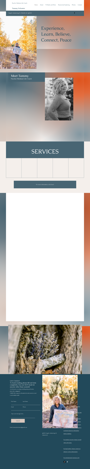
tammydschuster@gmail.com (20, 427)
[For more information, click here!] (45, 184)
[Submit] (18, 421)
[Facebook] (74, 13)
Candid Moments (68, 394)
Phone (24, 407)
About (17, 391)
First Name (13, 401)
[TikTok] (64, 462)
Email (12, 407)
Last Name (25, 401)
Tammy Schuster (18, 8)
